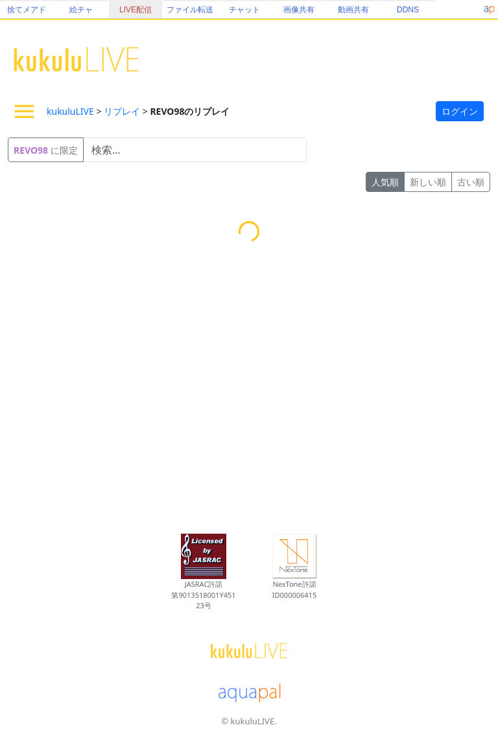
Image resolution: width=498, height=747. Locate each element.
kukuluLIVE (70, 111)
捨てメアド (26, 9)
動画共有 (353, 9)
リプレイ (122, 111)
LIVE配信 (135, 9)
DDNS (408, 9)
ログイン (460, 111)
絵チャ (81, 9)
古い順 (470, 182)
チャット (244, 9)
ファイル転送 (190, 9)
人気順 (385, 182)
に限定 (46, 150)
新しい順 (428, 182)
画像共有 (298, 9)
